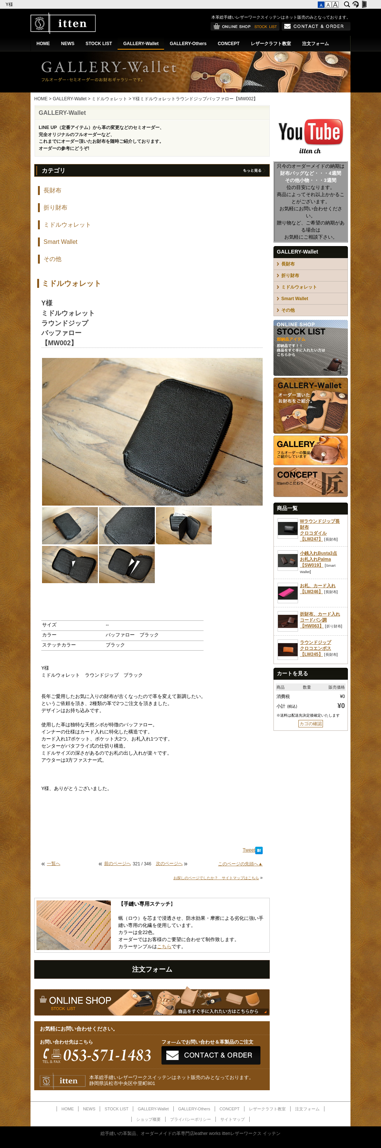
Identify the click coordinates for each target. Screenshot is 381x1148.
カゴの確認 (311, 723)
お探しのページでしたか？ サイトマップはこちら (216, 878)
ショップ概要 (148, 1119)
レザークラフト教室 (271, 43)
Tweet (249, 850)
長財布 (52, 190)
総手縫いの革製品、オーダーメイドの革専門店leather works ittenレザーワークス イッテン (190, 1133)
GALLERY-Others (188, 43)
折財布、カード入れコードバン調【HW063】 (320, 620)
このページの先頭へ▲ (240, 863)
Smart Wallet (60, 242)
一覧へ (53, 863)
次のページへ (169, 863)
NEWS (67, 43)
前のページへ (117, 863)
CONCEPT (229, 43)
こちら (164, 946)
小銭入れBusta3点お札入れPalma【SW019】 (318, 559)
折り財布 (55, 207)
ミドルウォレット (109, 98)
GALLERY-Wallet (141, 43)
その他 (52, 259)
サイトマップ (232, 1119)
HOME (43, 43)
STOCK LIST (99, 43)
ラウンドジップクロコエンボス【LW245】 (315, 648)
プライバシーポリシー (190, 1119)
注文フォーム (315, 43)
